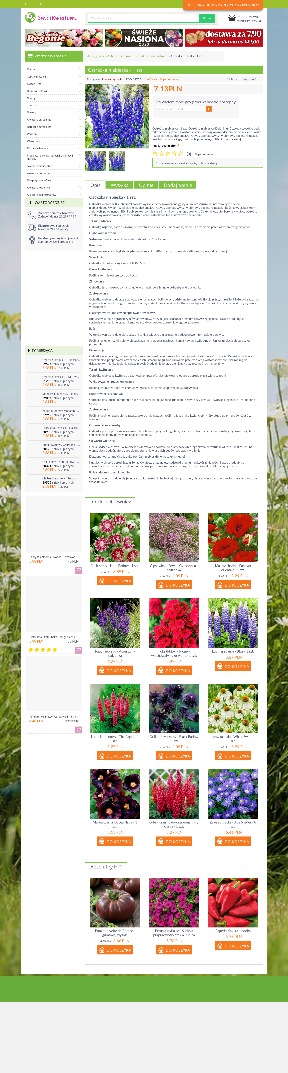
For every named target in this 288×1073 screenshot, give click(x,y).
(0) (189, 154)
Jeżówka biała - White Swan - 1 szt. (233, 739)
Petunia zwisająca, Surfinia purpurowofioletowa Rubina (174, 933)
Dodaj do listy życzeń (241, 79)
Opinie (146, 185)
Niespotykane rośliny (39, 180)
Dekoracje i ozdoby (38, 148)
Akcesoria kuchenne (38, 187)
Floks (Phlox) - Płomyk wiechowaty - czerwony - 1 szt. (174, 653)
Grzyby (31, 98)
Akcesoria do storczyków (41, 173)
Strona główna (95, 56)
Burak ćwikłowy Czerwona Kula (61, 444)
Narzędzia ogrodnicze (39, 126)
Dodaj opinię (178, 185)
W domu (32, 134)
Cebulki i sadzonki (119, 56)
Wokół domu (34, 141)
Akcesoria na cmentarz (40, 166)
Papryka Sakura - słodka (233, 931)
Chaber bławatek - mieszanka (60, 478)
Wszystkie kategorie (47, 55)
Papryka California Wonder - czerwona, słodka (57, 557)
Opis (95, 185)
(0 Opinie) (152, 79)
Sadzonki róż (34, 83)
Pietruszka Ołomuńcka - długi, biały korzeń (55, 637)
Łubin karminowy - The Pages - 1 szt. (115, 739)
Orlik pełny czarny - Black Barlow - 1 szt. (173, 739)
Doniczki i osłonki (37, 91)
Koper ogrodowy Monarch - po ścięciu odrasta (61, 410)
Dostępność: (94, 79)
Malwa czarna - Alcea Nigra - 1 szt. (115, 824)
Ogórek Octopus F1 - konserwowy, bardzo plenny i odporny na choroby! (61, 359)
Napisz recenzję (169, 79)
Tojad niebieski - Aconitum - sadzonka (115, 653)
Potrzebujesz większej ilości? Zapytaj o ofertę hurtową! (186, 163)
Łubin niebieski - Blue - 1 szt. (233, 651)
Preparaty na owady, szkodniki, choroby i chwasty (50, 157)
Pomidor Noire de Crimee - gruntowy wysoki (115, 933)
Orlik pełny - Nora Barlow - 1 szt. (61, 461)
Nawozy (31, 112)
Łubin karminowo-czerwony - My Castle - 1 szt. (173, 824)
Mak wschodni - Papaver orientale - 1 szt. (233, 568)
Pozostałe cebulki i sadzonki (150, 56)
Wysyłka (120, 185)
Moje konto (33, 4)
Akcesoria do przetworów (41, 194)
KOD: (129, 79)
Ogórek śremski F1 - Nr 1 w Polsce (61, 376)
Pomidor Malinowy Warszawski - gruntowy (55, 716)
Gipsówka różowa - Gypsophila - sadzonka (174, 568)
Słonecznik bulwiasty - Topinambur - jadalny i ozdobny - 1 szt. (61, 393)
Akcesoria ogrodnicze (39, 119)
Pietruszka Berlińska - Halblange (61, 427)
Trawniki (32, 105)
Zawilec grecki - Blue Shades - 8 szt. (233, 824)
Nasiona (31, 69)
